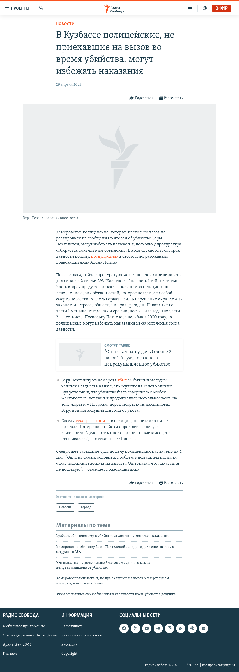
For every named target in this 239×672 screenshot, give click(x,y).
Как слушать (71, 626)
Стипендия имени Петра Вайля (30, 635)
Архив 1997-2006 (17, 645)
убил (122, 380)
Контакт (10, 654)
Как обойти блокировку (81, 635)
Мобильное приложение (24, 626)
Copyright (69, 654)
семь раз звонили (93, 421)
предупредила (104, 256)
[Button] (141, 98)
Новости (65, 24)
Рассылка (69, 645)
